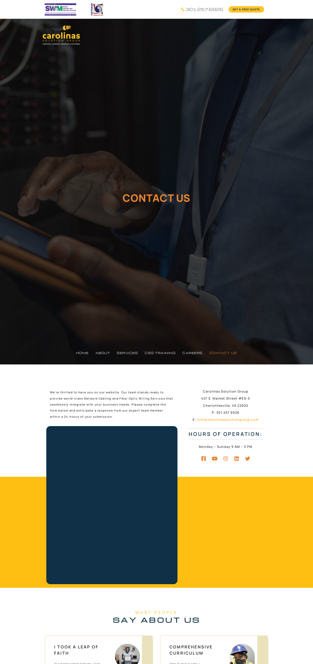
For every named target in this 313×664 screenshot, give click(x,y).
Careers (192, 353)
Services (127, 353)
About (102, 353)
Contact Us (223, 353)
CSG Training (160, 353)
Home (82, 353)
